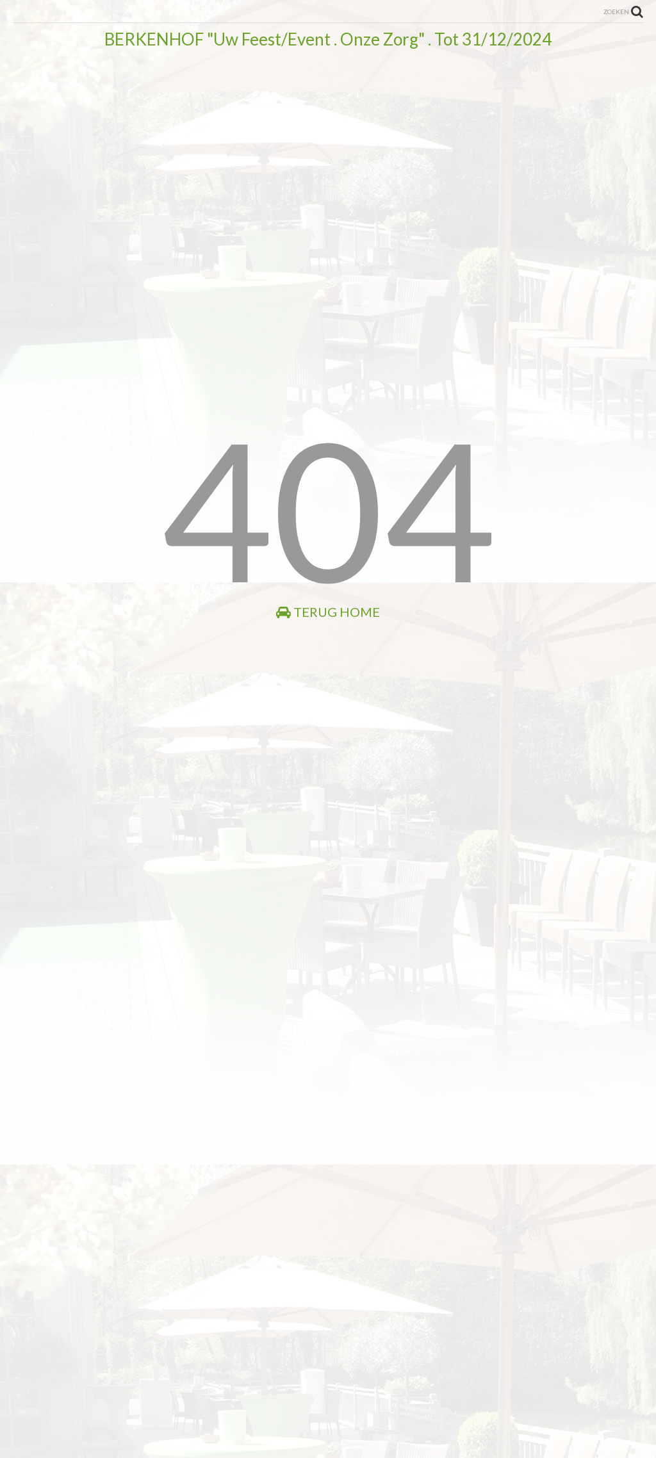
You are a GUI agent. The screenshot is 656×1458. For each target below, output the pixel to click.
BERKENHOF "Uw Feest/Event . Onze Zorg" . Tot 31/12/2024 (328, 39)
